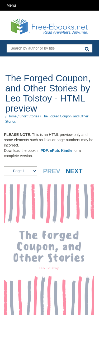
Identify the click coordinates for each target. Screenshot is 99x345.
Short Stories (29, 116)
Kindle (66, 150)
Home (12, 116)
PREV (51, 171)
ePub (54, 150)
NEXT (73, 171)
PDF (44, 150)
